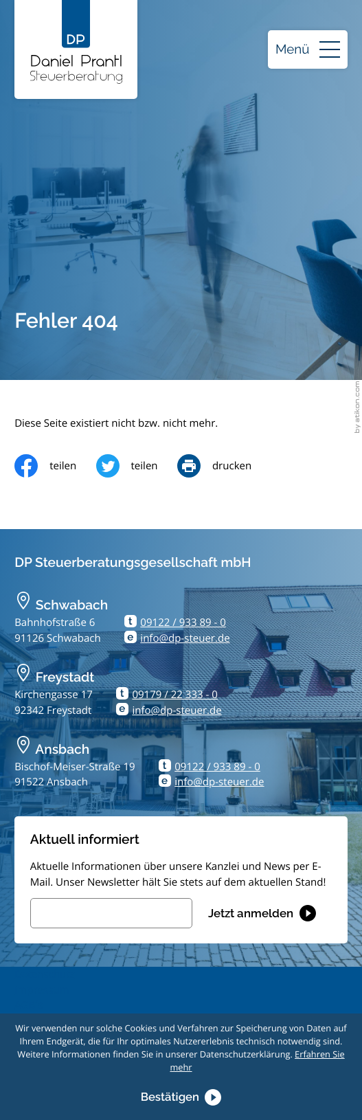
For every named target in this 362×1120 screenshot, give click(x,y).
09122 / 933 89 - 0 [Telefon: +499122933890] (183, 622)
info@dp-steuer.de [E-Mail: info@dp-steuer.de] (184, 638)
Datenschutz (44, 974)
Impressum (41, 990)
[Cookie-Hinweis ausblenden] (181, 1097)
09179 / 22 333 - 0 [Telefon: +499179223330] (175, 695)
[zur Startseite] (76, 42)
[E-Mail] (111, 913)
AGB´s (28, 1005)
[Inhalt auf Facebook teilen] (54, 466)
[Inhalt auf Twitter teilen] (136, 466)
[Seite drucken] (224, 466)
